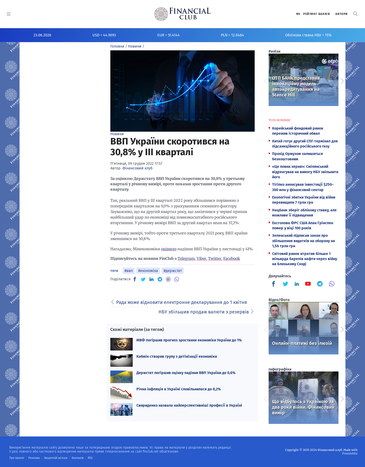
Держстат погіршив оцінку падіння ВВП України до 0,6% (186, 373)
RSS (90, 458)
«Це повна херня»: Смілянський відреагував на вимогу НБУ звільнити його (305, 171)
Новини (117, 134)
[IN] (151, 279)
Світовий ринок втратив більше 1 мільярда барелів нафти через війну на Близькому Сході (304, 258)
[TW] (143, 279)
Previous (265, 80)
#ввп (129, 270)
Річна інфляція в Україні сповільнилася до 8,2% (178, 389)
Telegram (186, 258)
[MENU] (9, 14)
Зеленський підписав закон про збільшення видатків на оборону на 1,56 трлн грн (303, 240)
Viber (201, 258)
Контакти (78, 458)
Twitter (214, 258)
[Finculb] (274, 284)
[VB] (176, 279)
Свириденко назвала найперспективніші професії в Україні (189, 405)
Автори (341, 14)
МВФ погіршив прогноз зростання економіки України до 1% (189, 340)
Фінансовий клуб (137, 168)
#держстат (173, 270)
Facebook (231, 258)
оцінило (168, 249)
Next (342, 80)
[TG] (160, 279)
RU (298, 14)
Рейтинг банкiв (316, 14)
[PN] (168, 279)
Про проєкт (16, 458)
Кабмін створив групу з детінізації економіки (176, 356)
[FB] (134, 279)
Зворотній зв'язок (56, 458)
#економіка (148, 270)
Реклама (34, 458)
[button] (355, 14)
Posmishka (350, 453)
